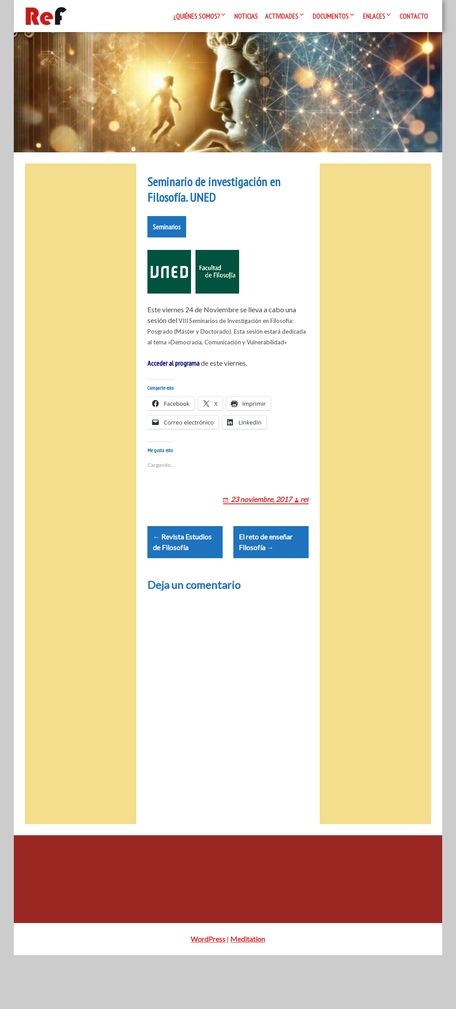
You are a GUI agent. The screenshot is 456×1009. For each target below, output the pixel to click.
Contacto (413, 16)
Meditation (247, 993)
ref (304, 542)
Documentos (331, 16)
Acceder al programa (173, 395)
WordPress (208, 993)
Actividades (281, 16)
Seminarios (167, 259)
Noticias (246, 16)
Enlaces (374, 16)
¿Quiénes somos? (196, 16)
